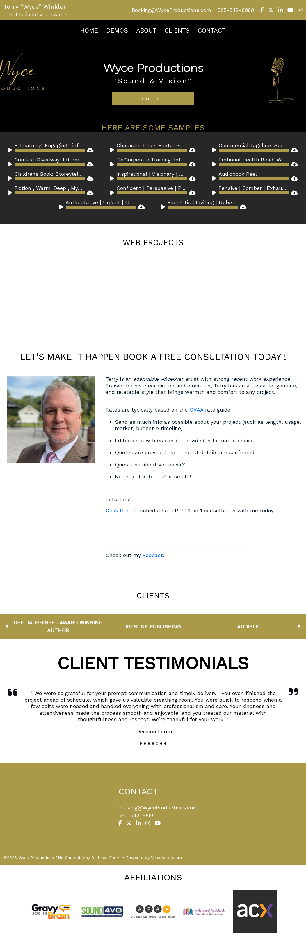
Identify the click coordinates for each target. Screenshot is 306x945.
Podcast (153, 555)
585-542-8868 (236, 10)
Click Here (119, 510)
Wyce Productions (153, 68)
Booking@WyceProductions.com (171, 10)
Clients (177, 30)
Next (299, 626)
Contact (212, 30)
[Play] (11, 151)
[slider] (50, 150)
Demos (117, 30)
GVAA (196, 410)
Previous (6, 626)
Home (89, 30)
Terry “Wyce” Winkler (34, 6)
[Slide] (141, 743)
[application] (46, 150)
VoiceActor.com (166, 857)
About (146, 30)
